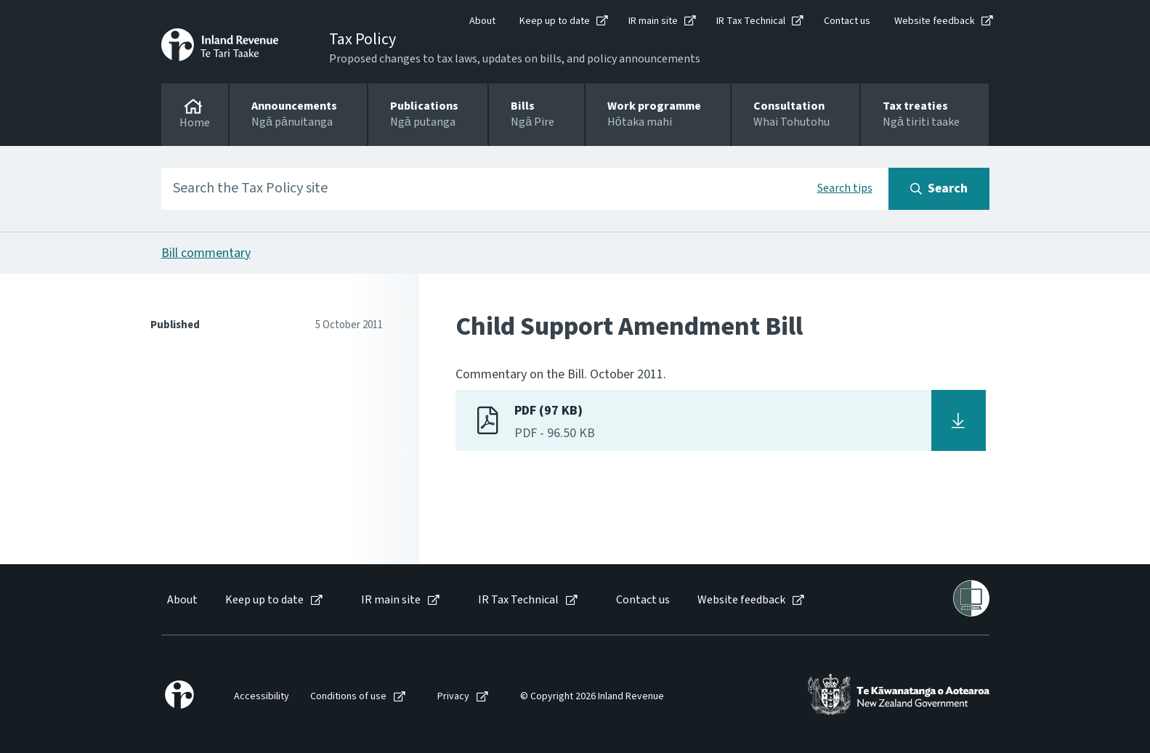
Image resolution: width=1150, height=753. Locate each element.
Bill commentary (206, 253)
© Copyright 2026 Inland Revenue (592, 697)
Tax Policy (362, 39)
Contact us (847, 21)
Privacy (453, 697)
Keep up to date (554, 21)
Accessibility (261, 697)
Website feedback (934, 21)
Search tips (844, 188)
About (482, 21)
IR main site (653, 21)
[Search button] (938, 189)
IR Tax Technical (750, 21)
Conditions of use (348, 697)
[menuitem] (181, 600)
